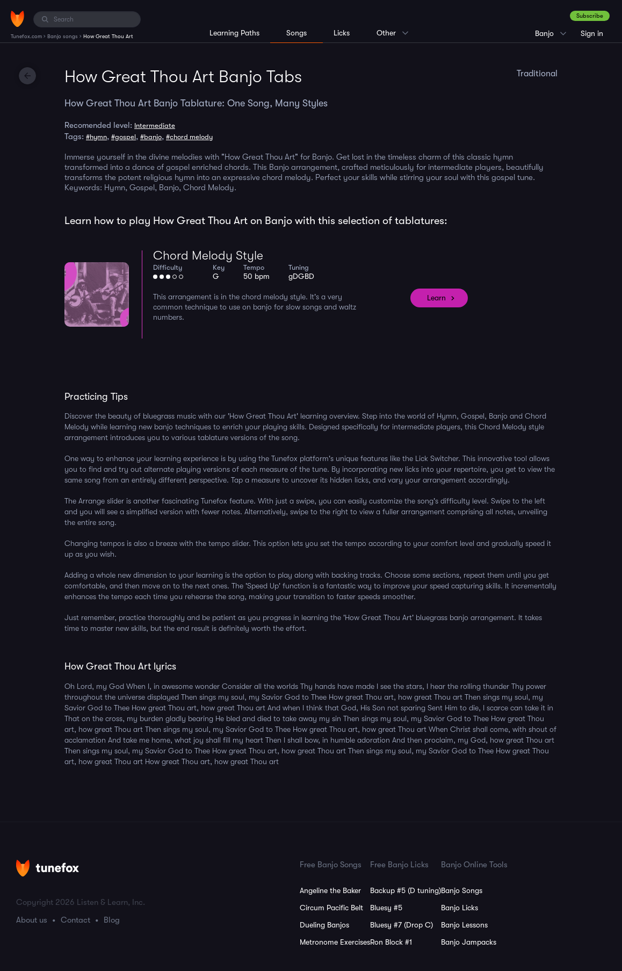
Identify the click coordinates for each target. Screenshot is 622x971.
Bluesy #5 (386, 907)
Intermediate (154, 125)
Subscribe (589, 15)
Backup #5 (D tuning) (405, 890)
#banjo (151, 137)
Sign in (592, 33)
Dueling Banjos (324, 924)
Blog (112, 920)
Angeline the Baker (330, 890)
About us (31, 920)
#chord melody (189, 137)
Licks (342, 32)
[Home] (17, 19)
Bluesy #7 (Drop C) (401, 924)
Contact (75, 920)
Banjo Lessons (464, 924)
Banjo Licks (459, 907)
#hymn (96, 137)
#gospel (123, 137)
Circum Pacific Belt (331, 907)
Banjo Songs (461, 890)
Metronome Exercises (335, 942)
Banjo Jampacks (468, 942)
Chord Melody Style (208, 255)
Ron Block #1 (391, 942)
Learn (436, 297)
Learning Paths (234, 32)
